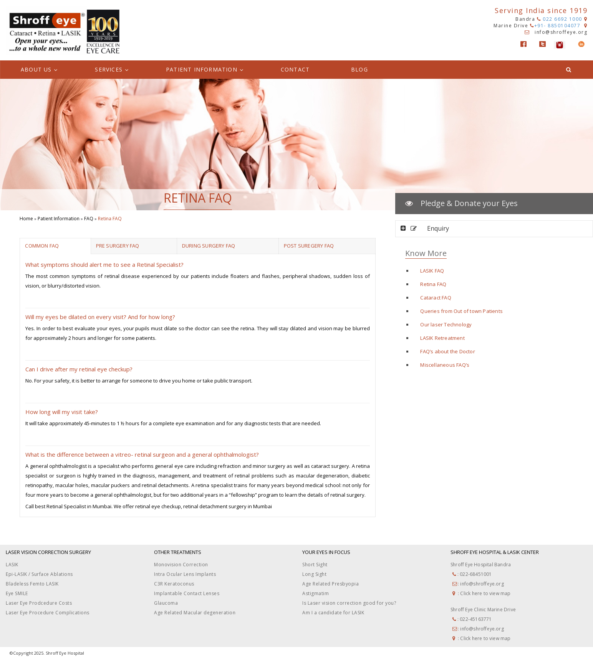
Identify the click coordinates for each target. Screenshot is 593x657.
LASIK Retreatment (442, 337)
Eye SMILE (17, 593)
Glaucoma (166, 603)
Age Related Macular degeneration (194, 612)
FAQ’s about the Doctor (447, 351)
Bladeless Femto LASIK (32, 583)
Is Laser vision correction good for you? (349, 603)
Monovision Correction (181, 564)
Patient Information (59, 218)
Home (26, 218)
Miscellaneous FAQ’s (444, 364)
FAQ (88, 218)
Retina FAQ (433, 284)
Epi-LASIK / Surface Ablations (39, 574)
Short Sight (315, 564)
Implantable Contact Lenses (186, 593)
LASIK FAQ (432, 270)
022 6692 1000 (559, 19)
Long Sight (314, 574)
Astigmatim (315, 593)
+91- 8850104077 (556, 25)
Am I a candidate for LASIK (333, 612)
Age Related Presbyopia (330, 583)
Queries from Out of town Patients (461, 311)
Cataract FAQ (435, 297)
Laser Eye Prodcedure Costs (39, 603)
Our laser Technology (446, 324)
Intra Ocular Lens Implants (185, 574)
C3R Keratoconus (174, 583)
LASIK (12, 564)
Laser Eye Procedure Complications (47, 612)
